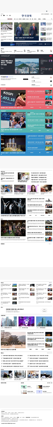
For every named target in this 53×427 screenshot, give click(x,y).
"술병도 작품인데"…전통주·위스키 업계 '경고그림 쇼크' (41, 294)
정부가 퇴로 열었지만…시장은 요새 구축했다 (6, 379)
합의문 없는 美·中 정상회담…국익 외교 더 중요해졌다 (6, 52)
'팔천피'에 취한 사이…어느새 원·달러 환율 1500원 (35, 91)
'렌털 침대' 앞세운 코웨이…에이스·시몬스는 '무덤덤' (24, 289)
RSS (20, 417)
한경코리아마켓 (3, 89)
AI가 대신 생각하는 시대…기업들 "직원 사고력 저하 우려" (41, 289)
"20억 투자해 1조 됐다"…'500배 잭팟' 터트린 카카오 (12, 363)
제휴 (5, 417)
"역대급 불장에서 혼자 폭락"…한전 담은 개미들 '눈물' (12, 358)
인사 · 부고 (48, 382)
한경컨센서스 (31, 107)
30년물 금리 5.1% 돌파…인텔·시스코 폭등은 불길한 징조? (35, 114)
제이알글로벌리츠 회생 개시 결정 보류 (24, 302)
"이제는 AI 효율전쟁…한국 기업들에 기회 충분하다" (6, 40)
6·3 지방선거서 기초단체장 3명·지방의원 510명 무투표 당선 (49, 29)
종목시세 (40, 130)
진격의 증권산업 (40, 327)
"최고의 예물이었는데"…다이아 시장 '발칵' (46, 193)
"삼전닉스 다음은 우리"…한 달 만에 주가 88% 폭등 (35, 102)
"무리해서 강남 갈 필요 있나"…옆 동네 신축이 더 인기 (35, 136)
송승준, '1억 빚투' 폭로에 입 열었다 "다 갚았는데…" (6, 193)
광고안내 (12, 412)
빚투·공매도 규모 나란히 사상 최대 (33, 96)
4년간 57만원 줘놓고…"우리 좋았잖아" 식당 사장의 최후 (6, 294)
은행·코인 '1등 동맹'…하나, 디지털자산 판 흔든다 (6, 34)
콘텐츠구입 (7, 417)
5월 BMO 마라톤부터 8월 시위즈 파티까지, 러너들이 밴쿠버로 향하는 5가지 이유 (35, 344)
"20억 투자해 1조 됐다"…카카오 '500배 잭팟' (39, 182)
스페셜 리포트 (3, 315)
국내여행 (36, 349)
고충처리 (9, 412)
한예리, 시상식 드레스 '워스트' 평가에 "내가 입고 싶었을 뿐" (13, 361)
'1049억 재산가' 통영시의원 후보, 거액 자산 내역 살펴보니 (13, 355)
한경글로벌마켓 (3, 111)
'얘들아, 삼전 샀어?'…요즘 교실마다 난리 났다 (39, 175)
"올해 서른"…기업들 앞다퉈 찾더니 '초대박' (7, 179)
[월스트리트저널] (7, 15)
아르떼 (2, 197)
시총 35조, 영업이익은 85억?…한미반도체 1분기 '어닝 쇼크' (13, 366)
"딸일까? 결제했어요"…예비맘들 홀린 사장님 (38, 177)
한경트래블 (2, 331)
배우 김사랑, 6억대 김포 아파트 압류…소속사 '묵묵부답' (32, 193)
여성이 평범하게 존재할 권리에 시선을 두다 (34, 205)
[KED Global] (10, 15)
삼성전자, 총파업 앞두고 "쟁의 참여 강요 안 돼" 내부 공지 (49, 24)
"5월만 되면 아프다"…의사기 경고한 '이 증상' (39, 179)
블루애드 (16, 412)
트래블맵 (30, 349)
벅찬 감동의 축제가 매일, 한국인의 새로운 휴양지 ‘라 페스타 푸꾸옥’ (35, 333)
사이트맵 (14, 417)
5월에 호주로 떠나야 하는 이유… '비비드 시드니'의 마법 (36, 227)
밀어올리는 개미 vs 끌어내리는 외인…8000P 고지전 (12, 107)
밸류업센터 (47, 152)
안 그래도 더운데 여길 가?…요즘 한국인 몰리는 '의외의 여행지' (6, 285)
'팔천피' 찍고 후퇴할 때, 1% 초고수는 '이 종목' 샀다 (44, 69)
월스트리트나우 (30, 112)
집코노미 (2, 134)
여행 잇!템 (49, 349)
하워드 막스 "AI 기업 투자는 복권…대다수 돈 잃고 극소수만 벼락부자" (35, 126)
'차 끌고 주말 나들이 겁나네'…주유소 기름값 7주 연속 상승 (49, 39)
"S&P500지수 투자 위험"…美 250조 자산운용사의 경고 (38, 361)
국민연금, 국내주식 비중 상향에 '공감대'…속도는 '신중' (6, 37)
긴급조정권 (42, 51)
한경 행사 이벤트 (3, 382)
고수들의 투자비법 (43, 67)
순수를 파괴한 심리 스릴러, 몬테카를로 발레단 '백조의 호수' (13, 215)
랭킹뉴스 (2, 352)
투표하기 (44, 309)
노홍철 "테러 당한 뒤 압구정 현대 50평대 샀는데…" (7, 173)
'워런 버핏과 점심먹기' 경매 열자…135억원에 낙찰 (35, 120)
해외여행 (43, 349)
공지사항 (22, 382)
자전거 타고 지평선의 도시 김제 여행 (8, 349)
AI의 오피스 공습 (23, 327)
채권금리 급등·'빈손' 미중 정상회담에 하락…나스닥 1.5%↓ (11, 130)
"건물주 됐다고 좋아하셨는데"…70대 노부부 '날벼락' (19, 379)
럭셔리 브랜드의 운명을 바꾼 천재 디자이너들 (10, 237)
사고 (51, 382)
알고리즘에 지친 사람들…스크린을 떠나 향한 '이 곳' (35, 238)
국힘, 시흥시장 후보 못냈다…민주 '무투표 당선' (43, 302)
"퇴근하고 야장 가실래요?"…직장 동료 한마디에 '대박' (38, 358)
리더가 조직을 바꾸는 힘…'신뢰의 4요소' (33, 379)
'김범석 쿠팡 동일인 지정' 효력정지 (24, 297)
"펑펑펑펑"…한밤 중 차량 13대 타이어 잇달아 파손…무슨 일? (19, 193)
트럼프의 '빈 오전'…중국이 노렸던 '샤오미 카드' (37, 363)
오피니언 (2, 48)
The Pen (2, 369)
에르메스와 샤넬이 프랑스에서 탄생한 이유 (34, 232)
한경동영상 (2, 243)
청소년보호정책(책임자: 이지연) (35, 417)
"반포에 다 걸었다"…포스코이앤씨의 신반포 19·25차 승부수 (13, 153)
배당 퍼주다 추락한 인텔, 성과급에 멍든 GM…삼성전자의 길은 (6, 31)
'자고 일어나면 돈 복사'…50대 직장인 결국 (38, 173)
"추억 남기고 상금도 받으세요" (32, 147)
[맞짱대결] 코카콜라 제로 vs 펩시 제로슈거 (15, 309)
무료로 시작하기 (25, 79)
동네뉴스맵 (31, 152)
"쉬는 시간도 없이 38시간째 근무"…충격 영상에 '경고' (5, 302)
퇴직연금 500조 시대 (6, 327)
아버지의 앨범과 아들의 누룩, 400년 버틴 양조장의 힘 (35, 221)
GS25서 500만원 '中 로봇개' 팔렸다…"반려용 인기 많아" (41, 285)
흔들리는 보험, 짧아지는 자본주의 (18, 52)
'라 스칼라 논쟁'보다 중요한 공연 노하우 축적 (31, 52)
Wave (2, 219)
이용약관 (23, 417)
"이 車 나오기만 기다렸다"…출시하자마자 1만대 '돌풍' (38, 366)
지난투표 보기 (44, 311)
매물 (39, 152)
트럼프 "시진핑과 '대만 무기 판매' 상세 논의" (24, 38)
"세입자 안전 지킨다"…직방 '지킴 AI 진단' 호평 (35, 142)
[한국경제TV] (4, 15)
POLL (2, 307)
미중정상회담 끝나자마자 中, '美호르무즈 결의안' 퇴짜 (49, 34)
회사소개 (2, 412)
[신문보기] (1, 15)
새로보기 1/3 (50, 282)
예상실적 (31, 130)
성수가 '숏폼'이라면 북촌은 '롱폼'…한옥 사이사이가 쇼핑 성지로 (24, 294)
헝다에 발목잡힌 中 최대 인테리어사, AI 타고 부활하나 (44, 61)
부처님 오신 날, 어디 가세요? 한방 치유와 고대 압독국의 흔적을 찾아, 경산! (35, 339)
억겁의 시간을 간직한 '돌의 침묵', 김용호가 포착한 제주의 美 (35, 199)
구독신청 (6, 412)
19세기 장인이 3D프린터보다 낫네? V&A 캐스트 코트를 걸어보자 (35, 210)
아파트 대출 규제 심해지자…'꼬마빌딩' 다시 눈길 (6, 63)
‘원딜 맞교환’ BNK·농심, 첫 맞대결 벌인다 (6, 289)
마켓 (48, 107)
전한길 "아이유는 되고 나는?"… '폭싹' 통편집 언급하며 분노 (23, 181)
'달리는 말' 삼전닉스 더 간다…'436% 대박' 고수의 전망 (38, 355)
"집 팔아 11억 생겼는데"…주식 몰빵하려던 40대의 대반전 (24, 285)
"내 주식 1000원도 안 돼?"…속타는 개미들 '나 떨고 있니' (41, 298)
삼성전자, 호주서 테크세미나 (5, 297)
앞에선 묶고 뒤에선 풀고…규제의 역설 (46, 379)
